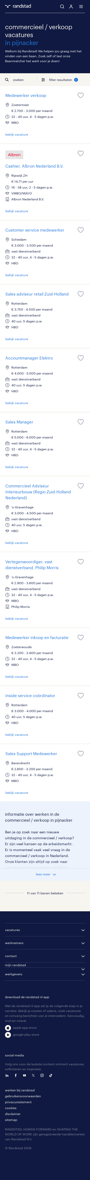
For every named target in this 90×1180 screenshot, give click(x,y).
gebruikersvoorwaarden (23, 1096)
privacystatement (18, 1102)
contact (11, 956)
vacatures (12, 930)
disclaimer (13, 1114)
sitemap (11, 1120)
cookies (11, 1108)
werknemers (14, 943)
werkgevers (13, 974)
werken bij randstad (20, 1090)
